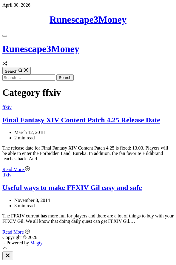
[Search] (16, 70)
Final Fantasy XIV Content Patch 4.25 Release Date (81, 120)
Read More (16, 169)
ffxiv (7, 107)
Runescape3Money (88, 19)
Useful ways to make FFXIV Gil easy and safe (72, 187)
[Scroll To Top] (4, 248)
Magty (36, 242)
